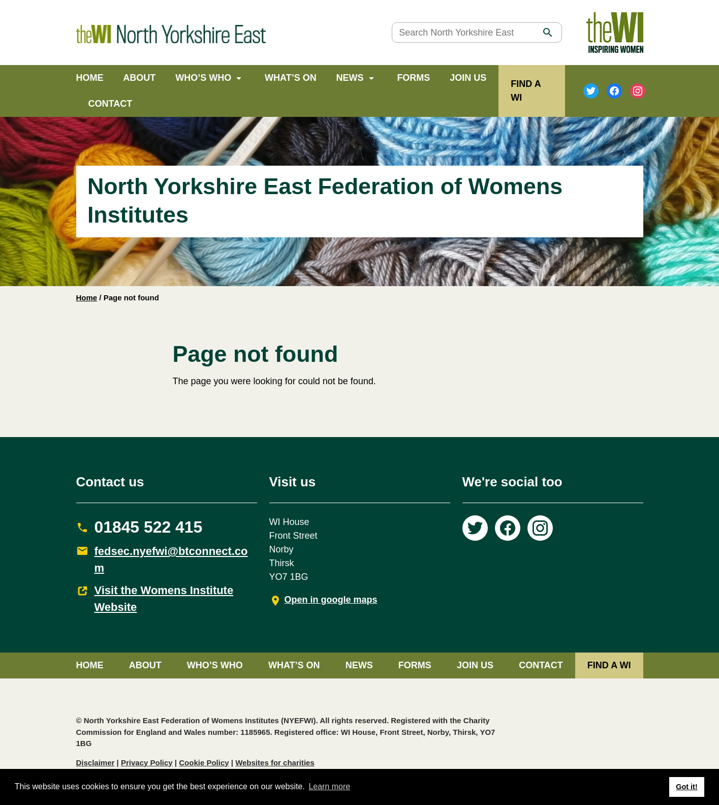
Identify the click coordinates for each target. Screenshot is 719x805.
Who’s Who (203, 78)
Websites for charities (275, 762)
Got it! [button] (686, 787)
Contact (110, 104)
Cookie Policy (204, 762)
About (139, 78)
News (350, 78)
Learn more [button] (329, 786)
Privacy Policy (147, 762)
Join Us (468, 78)
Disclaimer (95, 762)
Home (90, 78)
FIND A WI (609, 665)
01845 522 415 (149, 527)
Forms (413, 78)
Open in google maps (331, 600)
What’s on (291, 78)
